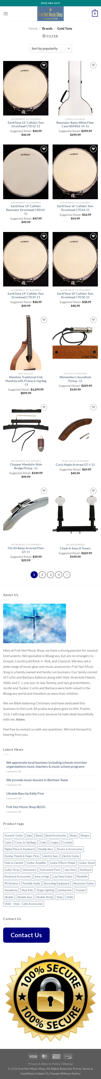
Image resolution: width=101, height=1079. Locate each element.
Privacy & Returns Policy (44, 1064)
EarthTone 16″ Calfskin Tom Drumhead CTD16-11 (75, 208)
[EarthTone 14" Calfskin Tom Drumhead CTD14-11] (25, 259)
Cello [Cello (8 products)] (43, 842)
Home (33, 28)
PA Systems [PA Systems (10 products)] (11, 883)
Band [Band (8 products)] (39, 835)
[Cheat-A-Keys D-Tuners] (75, 513)
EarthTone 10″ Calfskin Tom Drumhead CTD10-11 (75, 295)
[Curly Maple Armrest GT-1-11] (75, 430)
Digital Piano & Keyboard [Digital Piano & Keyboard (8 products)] (19, 849)
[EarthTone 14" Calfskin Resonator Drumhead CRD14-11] (25, 171)
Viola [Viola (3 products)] (60, 897)
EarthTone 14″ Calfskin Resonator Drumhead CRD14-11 (25, 209)
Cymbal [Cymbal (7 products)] (67, 842)
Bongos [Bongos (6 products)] (85, 835)
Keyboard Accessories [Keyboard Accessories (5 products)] (17, 876)
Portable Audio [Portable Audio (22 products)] (31, 883)
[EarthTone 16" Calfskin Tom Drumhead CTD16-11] (75, 171)
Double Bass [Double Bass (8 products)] (45, 849)
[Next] (66, 574)
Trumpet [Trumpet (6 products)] (80, 890)
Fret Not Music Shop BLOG (25, 807)
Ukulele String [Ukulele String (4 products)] (44, 897)
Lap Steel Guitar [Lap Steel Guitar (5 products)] (63, 876)
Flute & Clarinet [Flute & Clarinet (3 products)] (13, 862)
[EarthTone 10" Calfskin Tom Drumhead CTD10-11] (75, 259)
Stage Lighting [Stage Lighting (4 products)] (45, 890)
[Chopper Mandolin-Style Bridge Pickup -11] (25, 430)
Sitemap (67, 1064)
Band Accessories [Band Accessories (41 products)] (55, 835)
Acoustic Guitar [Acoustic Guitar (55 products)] (13, 835)
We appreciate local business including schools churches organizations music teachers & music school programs (46, 764)
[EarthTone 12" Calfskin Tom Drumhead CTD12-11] (25, 88)
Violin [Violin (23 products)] (69, 897)
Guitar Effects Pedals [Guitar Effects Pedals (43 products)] (62, 862)
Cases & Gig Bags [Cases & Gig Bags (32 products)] (25, 842)
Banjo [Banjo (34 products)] (73, 835)
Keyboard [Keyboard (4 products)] (85, 869)
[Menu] (5, 13)
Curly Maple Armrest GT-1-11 (75, 464)
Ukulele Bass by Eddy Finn (25, 793)
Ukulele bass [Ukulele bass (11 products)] (24, 897)
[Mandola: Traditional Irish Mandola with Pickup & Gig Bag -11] (25, 342)
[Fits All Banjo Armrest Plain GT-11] (25, 513)
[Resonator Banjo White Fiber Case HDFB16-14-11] (75, 88)
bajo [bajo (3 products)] (29, 835)
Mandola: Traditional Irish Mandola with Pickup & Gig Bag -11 (25, 380)
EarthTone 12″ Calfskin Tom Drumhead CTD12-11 (26, 124)
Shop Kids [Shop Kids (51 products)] (27, 890)
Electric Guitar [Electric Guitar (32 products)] (70, 856)
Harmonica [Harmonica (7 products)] (29, 869)
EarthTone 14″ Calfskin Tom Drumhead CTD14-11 (26, 295)
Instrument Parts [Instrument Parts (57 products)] (50, 869)
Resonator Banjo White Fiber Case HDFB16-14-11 (75, 124)
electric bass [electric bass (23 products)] (50, 856)
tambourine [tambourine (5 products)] (65, 890)
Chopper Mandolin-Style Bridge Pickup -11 (26, 466)
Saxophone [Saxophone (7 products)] (11, 890)
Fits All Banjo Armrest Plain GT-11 (26, 550)
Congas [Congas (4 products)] (54, 842)
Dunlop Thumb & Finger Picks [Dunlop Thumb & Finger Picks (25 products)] (22, 856)
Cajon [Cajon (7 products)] (7, 842)
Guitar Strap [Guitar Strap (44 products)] (11, 869)
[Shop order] (50, 48)
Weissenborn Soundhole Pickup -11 (75, 379)
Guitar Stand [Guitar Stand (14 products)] (87, 862)
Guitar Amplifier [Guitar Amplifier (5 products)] (36, 862)
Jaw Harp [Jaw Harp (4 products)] (70, 869)
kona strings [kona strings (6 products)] (42, 876)
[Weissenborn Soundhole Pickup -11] (75, 342)
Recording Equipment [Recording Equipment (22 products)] (57, 883)
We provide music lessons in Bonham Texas (37, 780)
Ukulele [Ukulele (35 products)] (8, 897)
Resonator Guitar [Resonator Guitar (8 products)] (83, 883)
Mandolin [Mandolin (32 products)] (82, 876)
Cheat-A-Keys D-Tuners (75, 548)
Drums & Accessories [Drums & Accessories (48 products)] (70, 849)
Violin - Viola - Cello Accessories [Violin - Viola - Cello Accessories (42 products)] (23, 903)
